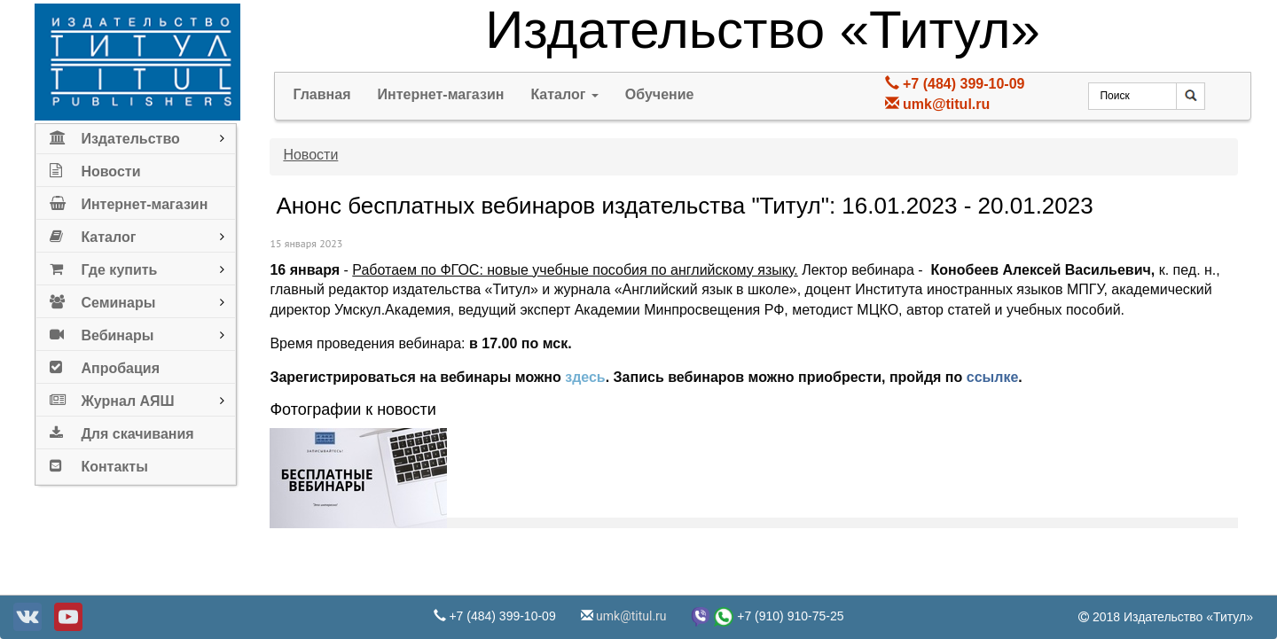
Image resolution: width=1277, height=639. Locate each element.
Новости (95, 168)
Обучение (659, 94)
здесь (585, 377)
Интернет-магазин (129, 201)
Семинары (102, 299)
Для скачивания (121, 430)
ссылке (993, 377)
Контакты (98, 463)
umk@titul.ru (946, 104)
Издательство (114, 135)
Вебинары (101, 332)
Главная (321, 94)
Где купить (103, 266)
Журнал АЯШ (112, 397)
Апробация (105, 365)
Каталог (93, 233)
